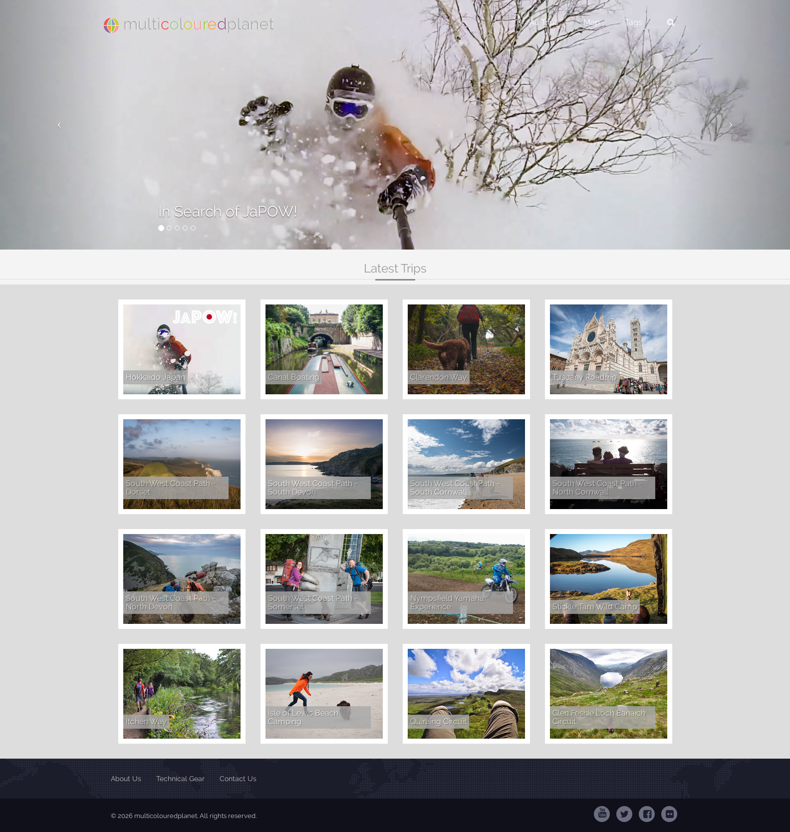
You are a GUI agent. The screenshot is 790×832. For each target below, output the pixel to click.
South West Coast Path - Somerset (313, 602)
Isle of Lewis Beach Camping (303, 717)
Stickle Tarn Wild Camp (594, 606)
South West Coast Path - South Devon (313, 488)
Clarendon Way (438, 377)
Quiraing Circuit (438, 721)
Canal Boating (293, 377)
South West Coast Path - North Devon (171, 602)
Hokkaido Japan (155, 377)
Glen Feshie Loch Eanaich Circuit (598, 717)
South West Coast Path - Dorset (171, 488)
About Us (126, 779)
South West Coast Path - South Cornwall (455, 488)
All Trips (543, 22)
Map (591, 22)
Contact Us (238, 779)
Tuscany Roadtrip (584, 377)
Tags (633, 22)
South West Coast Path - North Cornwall (597, 488)
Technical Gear (180, 779)
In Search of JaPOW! (227, 211)
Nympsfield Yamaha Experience (447, 602)
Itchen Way (146, 721)
